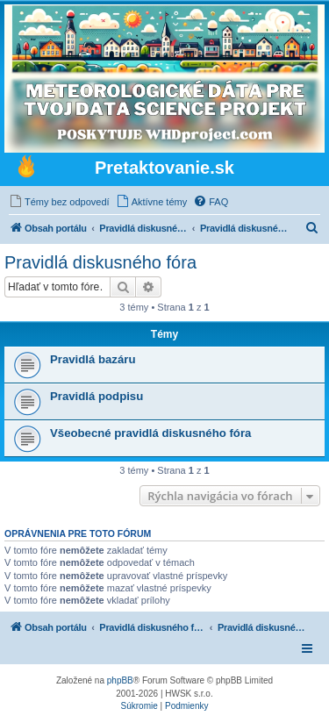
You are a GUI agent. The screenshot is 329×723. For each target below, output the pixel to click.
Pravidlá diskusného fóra (100, 262)
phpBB (120, 680)
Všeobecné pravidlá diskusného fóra (150, 433)
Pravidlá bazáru (92, 359)
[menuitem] (59, 201)
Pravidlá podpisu (96, 396)
